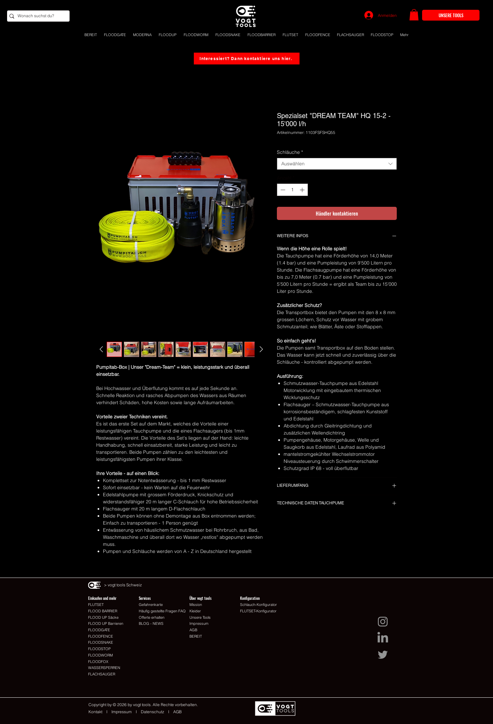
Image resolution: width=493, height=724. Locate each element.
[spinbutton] (292, 190)
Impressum (121, 711)
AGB (177, 711)
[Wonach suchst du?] (36, 16)
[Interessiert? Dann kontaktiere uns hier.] (247, 58)
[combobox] (337, 164)
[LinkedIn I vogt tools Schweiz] (382, 638)
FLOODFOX (98, 661)
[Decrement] (282, 190)
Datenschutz (152, 711)
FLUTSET (96, 604)
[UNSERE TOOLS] (450, 15)
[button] (414, 14)
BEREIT (195, 636)
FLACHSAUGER (101, 674)
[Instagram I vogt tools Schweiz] (382, 621)
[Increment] (303, 190)
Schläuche (290, 152)
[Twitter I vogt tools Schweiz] (382, 654)
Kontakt (97, 711)
